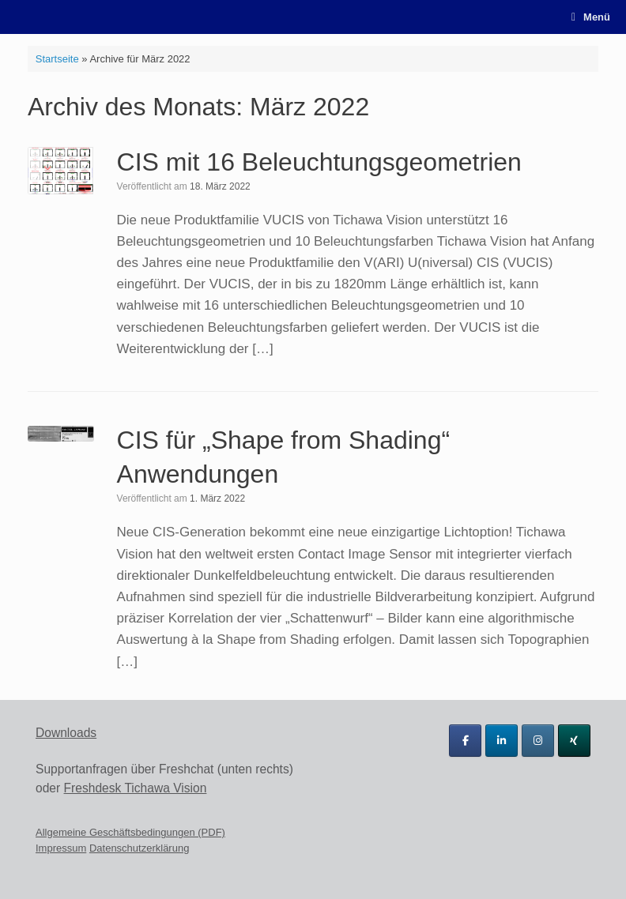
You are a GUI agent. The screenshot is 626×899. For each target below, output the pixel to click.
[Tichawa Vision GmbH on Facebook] (465, 740)
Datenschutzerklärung (139, 848)
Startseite (57, 59)
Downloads (66, 732)
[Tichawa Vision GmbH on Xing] (574, 740)
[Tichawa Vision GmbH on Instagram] (538, 740)
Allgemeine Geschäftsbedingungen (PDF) (130, 832)
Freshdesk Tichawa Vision (135, 788)
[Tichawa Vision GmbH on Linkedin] (501, 740)
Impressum (61, 848)
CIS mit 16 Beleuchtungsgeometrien (319, 162)
